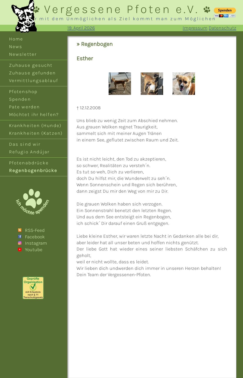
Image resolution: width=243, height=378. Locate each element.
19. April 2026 (81, 28)
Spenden (20, 99)
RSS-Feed (35, 230)
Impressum (195, 28)
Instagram (36, 243)
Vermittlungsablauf (33, 80)
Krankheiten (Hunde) (35, 125)
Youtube (33, 249)
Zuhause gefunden (32, 73)
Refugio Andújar (29, 151)
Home (16, 39)
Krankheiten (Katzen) (36, 133)
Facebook (35, 236)
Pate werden (24, 107)
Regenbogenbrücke (33, 170)
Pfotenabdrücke (29, 163)
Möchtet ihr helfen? (34, 114)
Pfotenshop (23, 91)
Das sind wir (24, 144)
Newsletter (23, 54)
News (15, 46)
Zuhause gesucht (31, 65)
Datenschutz (222, 28)
